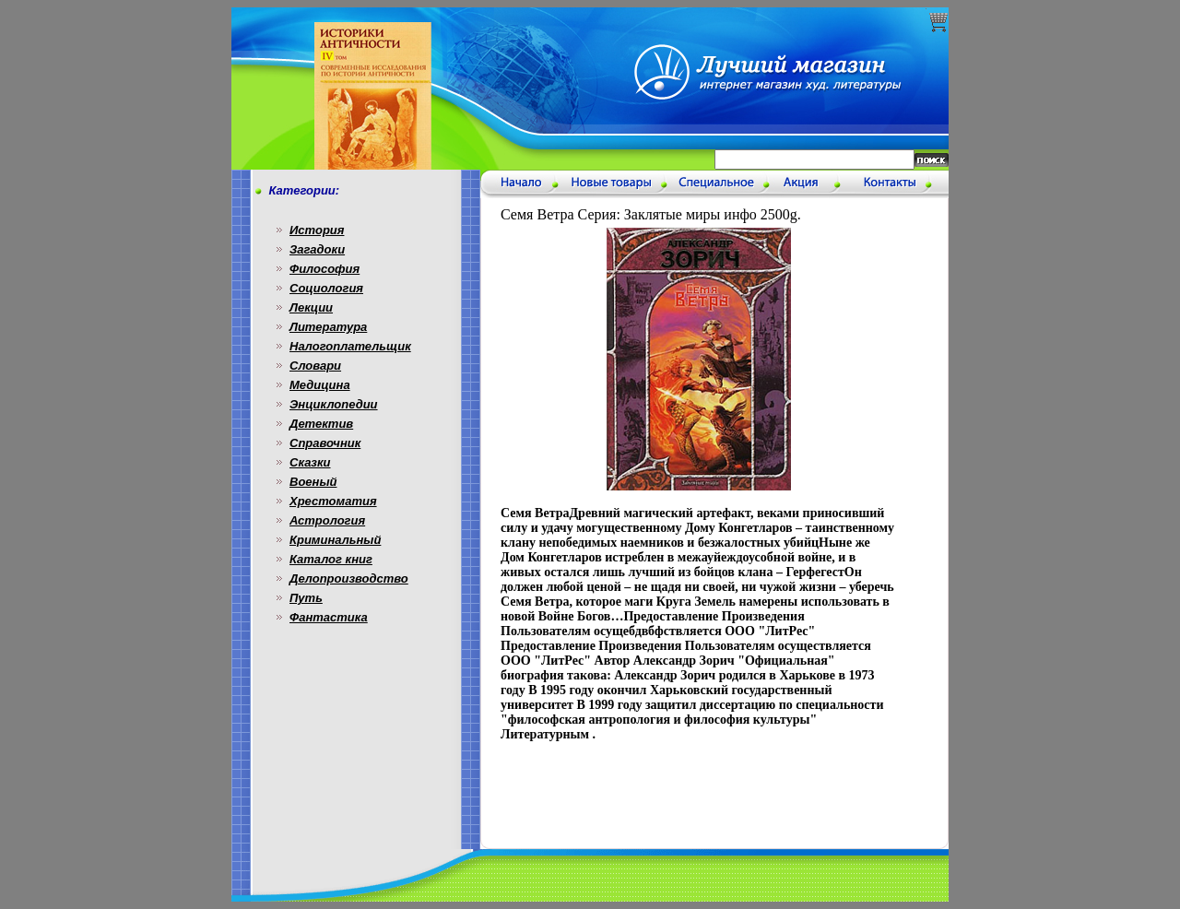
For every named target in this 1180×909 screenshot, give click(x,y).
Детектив (321, 424)
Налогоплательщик (350, 346)
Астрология (327, 520)
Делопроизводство (348, 578)
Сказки (310, 462)
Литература (328, 327)
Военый (312, 482)
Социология (326, 288)
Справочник (324, 443)
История (316, 230)
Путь (306, 598)
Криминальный (335, 540)
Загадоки (317, 249)
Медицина (319, 385)
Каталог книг (330, 559)
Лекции (311, 307)
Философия (324, 269)
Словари (315, 365)
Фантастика (328, 617)
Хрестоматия (333, 501)
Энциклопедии (333, 404)
